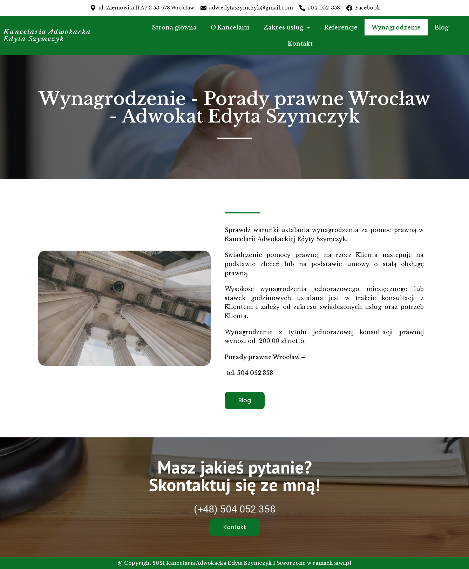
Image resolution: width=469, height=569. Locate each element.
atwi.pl (343, 563)
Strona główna (174, 27)
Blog (441, 27)
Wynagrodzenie (396, 27)
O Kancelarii (230, 27)
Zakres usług (286, 27)
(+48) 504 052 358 (235, 509)
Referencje (341, 27)
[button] (245, 400)
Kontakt (300, 43)
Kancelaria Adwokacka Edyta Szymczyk (48, 35)
